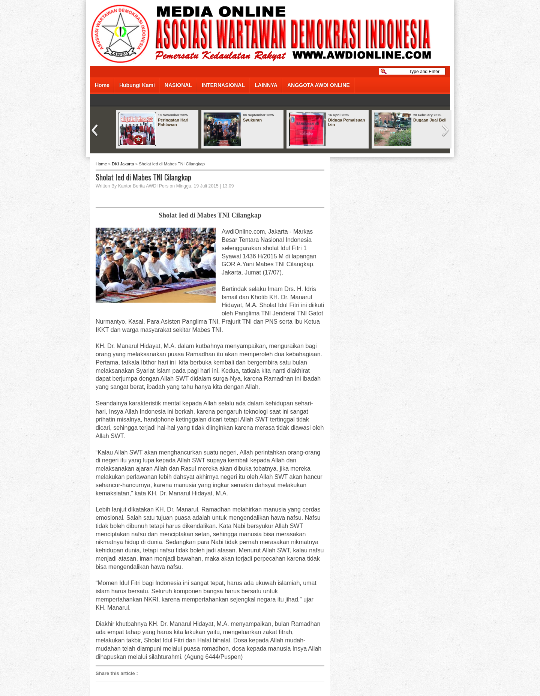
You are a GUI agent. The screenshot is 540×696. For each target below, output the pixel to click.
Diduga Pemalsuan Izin (346, 122)
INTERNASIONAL (223, 85)
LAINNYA (266, 85)
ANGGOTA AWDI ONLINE (318, 85)
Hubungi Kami (137, 85)
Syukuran (252, 120)
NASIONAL (178, 85)
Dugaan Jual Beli (430, 120)
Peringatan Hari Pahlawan (173, 122)
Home (102, 85)
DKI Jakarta (123, 164)
